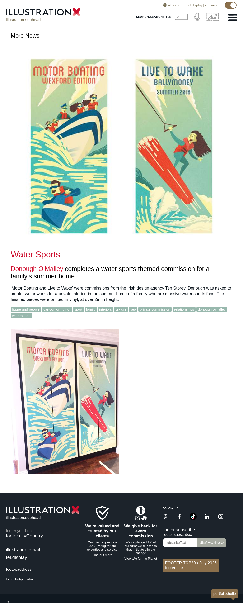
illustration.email (23, 549)
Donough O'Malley (37, 268)
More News (25, 35)
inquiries (211, 5)
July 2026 (191, 563)
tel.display (194, 5)
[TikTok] (193, 519)
